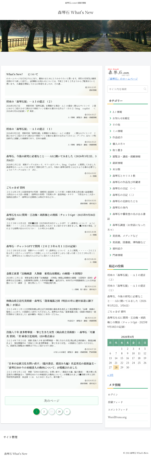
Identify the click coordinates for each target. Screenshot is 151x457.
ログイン (113, 394)
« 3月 (110, 375)
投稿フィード (115, 402)
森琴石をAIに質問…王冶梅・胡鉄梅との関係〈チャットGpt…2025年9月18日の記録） (127, 322)
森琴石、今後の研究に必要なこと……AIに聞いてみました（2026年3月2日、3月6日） (126, 300)
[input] (127, 89)
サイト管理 (10, 437)
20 (59, 412)
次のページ (51, 402)
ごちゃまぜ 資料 (116, 311)
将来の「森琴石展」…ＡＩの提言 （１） (127, 288)
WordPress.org (117, 417)
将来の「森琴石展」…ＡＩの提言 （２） (127, 277)
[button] (145, 89)
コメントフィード (118, 409)
